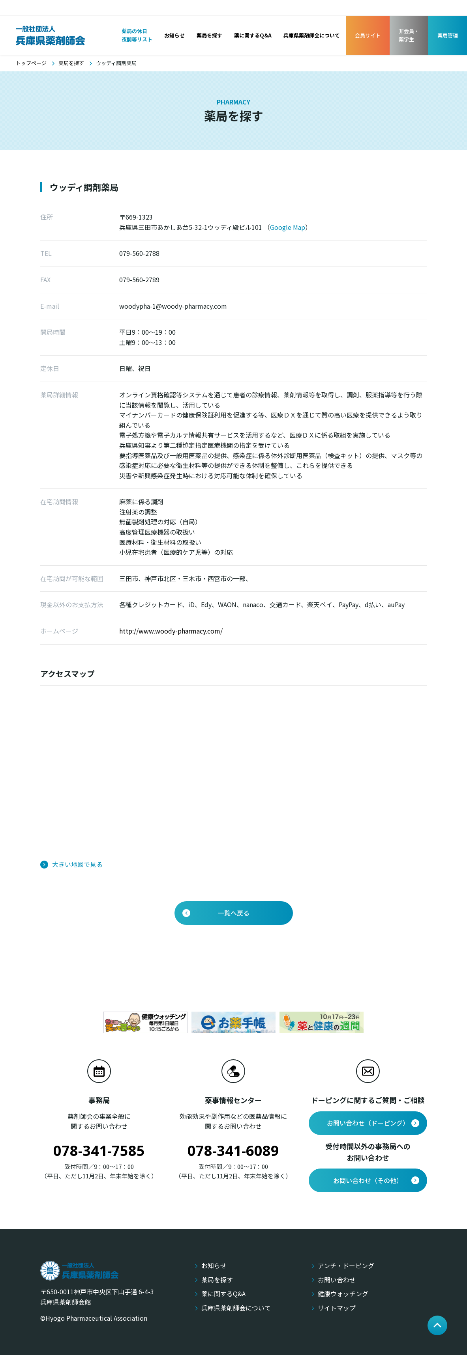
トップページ (31, 63)
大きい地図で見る (77, 864)
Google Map (287, 227)
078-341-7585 (99, 1150)
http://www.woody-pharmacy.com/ (171, 631)
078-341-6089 (233, 1150)
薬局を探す (71, 63)
